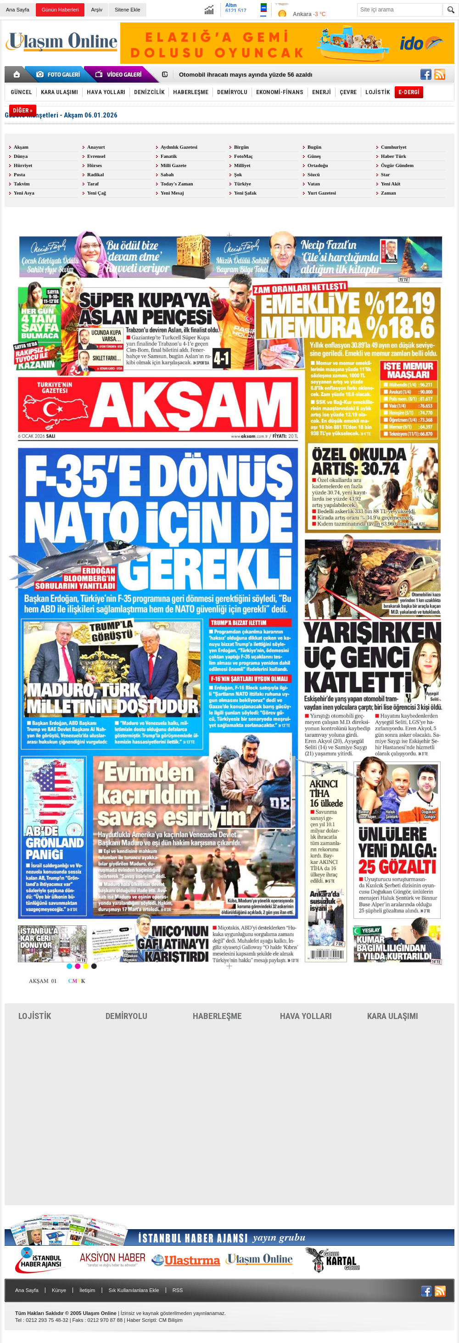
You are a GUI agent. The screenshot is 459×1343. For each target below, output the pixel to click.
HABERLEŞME (217, 1016)
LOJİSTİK (34, 1016)
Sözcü (314, 174)
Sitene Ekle (127, 9)
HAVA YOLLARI (306, 1016)
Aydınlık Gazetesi (179, 147)
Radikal (95, 174)
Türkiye (242, 183)
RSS (178, 1290)
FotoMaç (243, 156)
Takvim (22, 183)
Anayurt (96, 147)
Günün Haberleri (60, 9)
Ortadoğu (318, 165)
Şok (238, 174)
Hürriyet (23, 165)
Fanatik (169, 156)
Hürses (94, 165)
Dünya (21, 156)
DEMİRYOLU (126, 1016)
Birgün (241, 147)
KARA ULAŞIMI (392, 1016)
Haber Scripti (141, 1320)
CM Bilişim (171, 1320)
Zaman (388, 193)
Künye (59, 1290)
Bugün (314, 147)
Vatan (314, 183)
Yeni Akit (390, 183)
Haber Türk (393, 156)
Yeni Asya (24, 193)
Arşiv (96, 9)
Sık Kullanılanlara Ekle (134, 1290)
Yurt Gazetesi (322, 193)
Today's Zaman (177, 183)
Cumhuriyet (394, 147)
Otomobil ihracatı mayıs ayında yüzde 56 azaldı (245, 75)
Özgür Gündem (397, 165)
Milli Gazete (173, 165)
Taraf (93, 183)
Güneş (314, 156)
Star (385, 174)
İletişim (87, 1290)
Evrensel (96, 156)
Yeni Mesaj (172, 193)
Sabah (167, 174)
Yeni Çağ (96, 193)
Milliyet (242, 165)
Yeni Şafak (245, 193)
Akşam (21, 147)
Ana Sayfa (17, 9)
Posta (19, 174)
